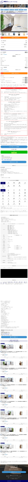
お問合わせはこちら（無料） (14, 161)
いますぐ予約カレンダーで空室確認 (14, 146)
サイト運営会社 (12, 478)
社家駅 (10, 227)
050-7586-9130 (7, 159)
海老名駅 (11, 225)
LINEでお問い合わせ (14, 152)
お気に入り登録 (14, 149)
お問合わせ (16, 478)
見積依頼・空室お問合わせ (15, 37)
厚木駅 (10, 226)
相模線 (8, 225)
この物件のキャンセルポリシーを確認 (5, 177)
